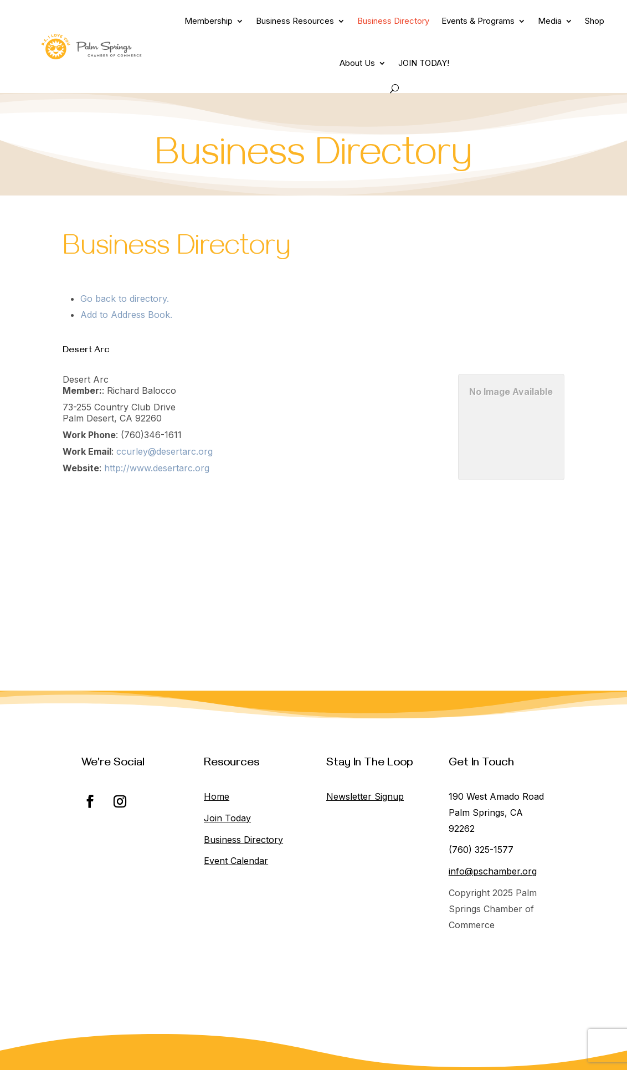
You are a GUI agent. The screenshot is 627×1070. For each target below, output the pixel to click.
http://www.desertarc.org (156, 468)
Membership (208, 21)
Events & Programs (478, 21)
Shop (594, 21)
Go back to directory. (124, 298)
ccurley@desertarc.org (164, 451)
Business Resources (295, 21)
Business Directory (393, 21)
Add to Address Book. (126, 314)
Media (550, 21)
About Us (357, 63)
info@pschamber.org (493, 871)
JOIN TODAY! (423, 63)
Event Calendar (236, 860)
